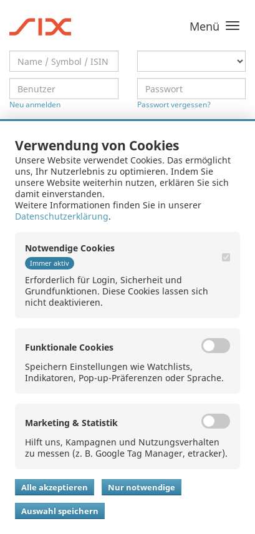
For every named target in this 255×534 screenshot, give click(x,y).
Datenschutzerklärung (61, 216)
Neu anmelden (34, 104)
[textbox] (63, 61)
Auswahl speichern (60, 511)
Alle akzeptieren (54, 487)
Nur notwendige (141, 487)
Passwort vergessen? (174, 104)
